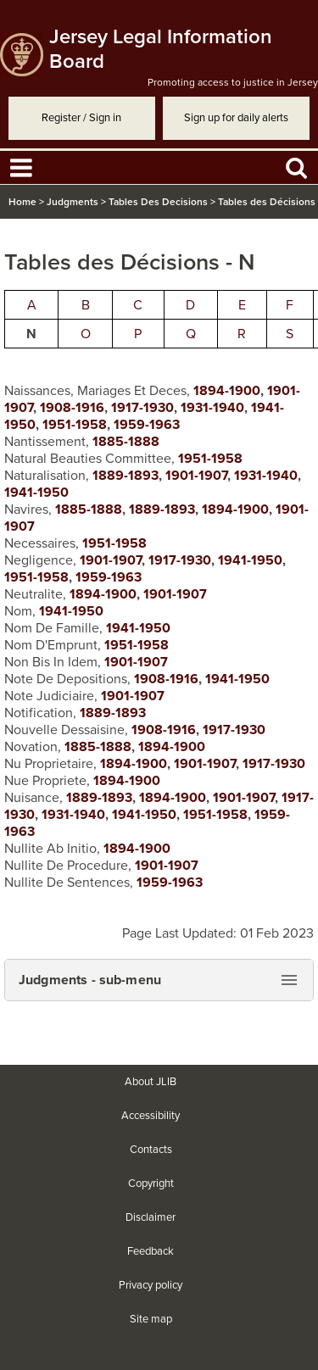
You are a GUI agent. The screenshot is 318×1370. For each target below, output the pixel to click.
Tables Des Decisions (158, 202)
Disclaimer (151, 1217)
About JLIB (150, 1082)
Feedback (150, 1251)
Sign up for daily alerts (236, 118)
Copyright (151, 1183)
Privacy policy (150, 1285)
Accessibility (150, 1115)
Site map (151, 1319)
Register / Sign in (81, 118)
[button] (159, 980)
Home (22, 202)
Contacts (151, 1149)
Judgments (72, 202)
